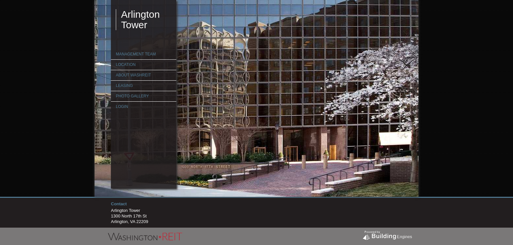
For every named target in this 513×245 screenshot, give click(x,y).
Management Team (136, 54)
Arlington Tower (140, 19)
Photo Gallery (132, 96)
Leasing (124, 85)
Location (125, 64)
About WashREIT (133, 75)
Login (122, 106)
